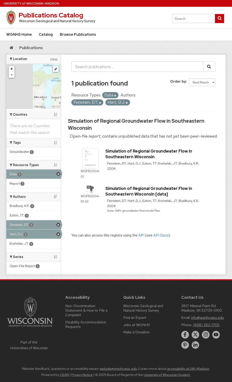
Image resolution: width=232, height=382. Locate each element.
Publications (31, 47)
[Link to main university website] (30, 327)
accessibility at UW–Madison (188, 368)
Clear (54, 59)
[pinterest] (185, 345)
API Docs (161, 235)
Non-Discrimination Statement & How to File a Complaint (86, 310)
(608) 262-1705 (206, 324)
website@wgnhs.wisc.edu (118, 368)
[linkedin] (195, 345)
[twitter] (195, 335)
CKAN (64, 374)
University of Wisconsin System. (167, 374)
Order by (178, 81)
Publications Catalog (51, 15)
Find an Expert (134, 317)
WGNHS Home (19, 34)
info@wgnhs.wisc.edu (207, 317)
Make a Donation (136, 332)
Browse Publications (78, 34)
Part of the (29, 345)
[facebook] (185, 335)
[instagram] (206, 335)
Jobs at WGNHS (136, 324)
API (141, 235)
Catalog (46, 34)
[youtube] (216, 335)
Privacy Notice (82, 374)
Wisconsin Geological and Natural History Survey (143, 308)
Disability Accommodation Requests (85, 324)
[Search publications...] (137, 66)
